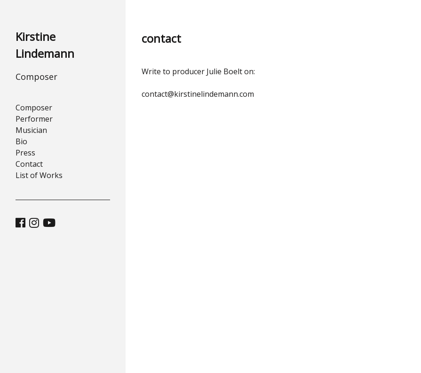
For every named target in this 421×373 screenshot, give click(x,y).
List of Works (39, 175)
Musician (31, 130)
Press (25, 153)
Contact (29, 164)
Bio (21, 141)
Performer (34, 119)
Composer (34, 107)
